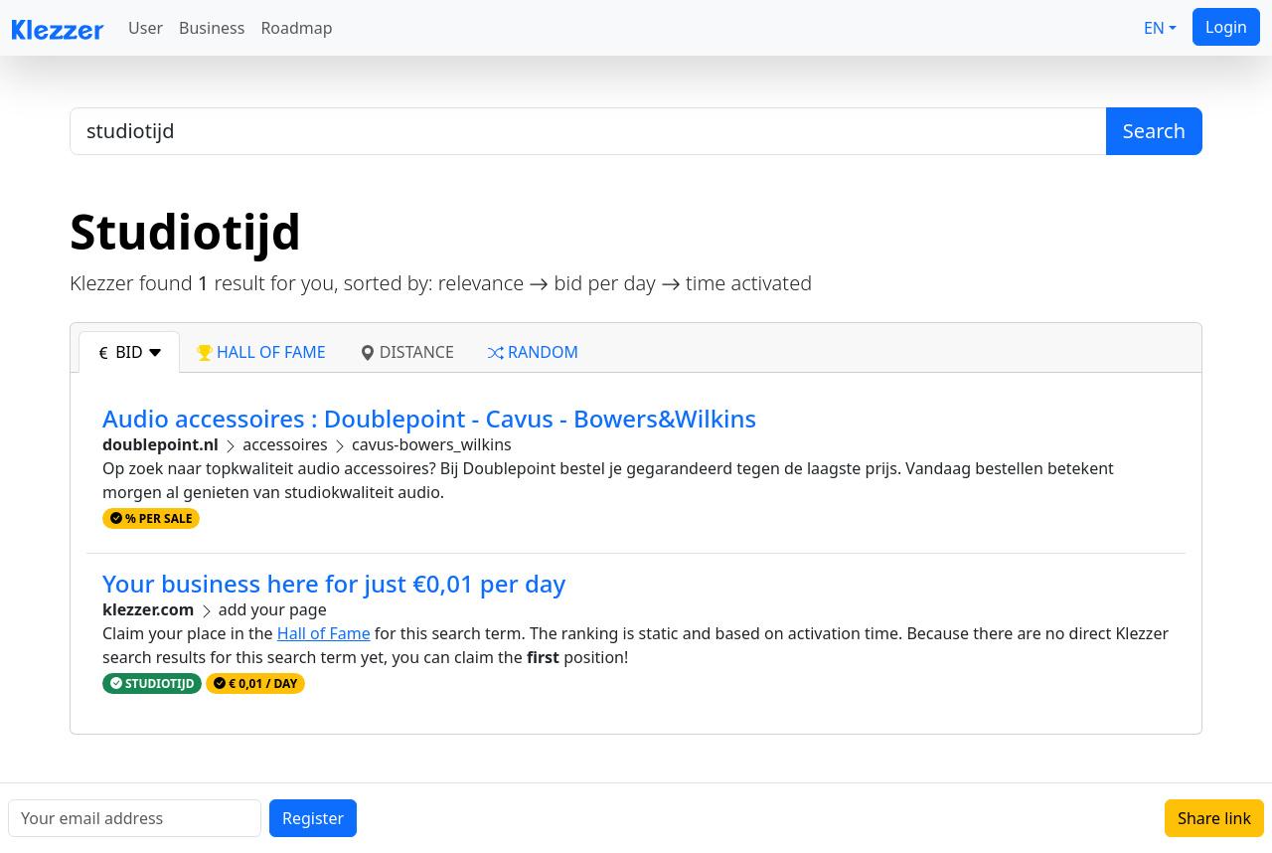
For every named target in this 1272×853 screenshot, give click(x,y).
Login (1226, 27)
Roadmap (296, 28)
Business (211, 28)
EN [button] (1154, 28)
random (533, 352)
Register (313, 818)
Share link (1214, 818)
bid (129, 352)
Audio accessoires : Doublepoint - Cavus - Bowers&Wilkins (429, 418)
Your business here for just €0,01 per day (333, 583)
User (145, 28)
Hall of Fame (324, 633)
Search (1154, 130)
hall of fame (261, 352)
